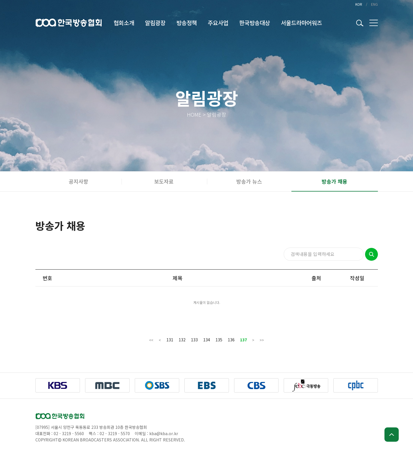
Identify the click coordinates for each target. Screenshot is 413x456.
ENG (374, 4)
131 (169, 340)
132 (182, 340)
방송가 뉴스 (249, 181)
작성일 (357, 278)
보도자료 (164, 181)
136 (231, 340)
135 (218, 340)
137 (243, 340)
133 (194, 340)
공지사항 (78, 181)
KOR (358, 4)
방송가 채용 (334, 181)
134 (206, 340)
